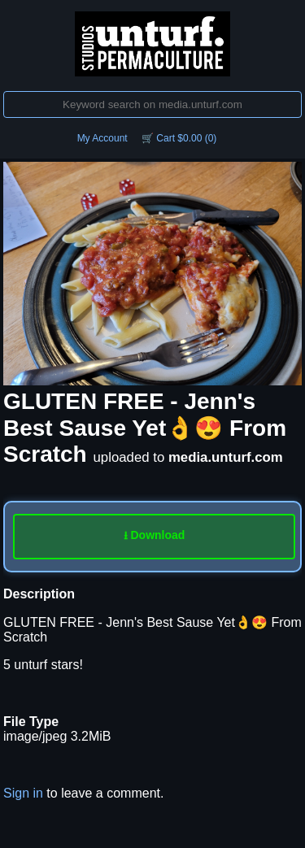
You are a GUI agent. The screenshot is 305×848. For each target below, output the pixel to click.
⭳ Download (154, 534)
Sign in (23, 793)
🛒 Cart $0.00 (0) (179, 138)
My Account (102, 138)
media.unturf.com (225, 457)
